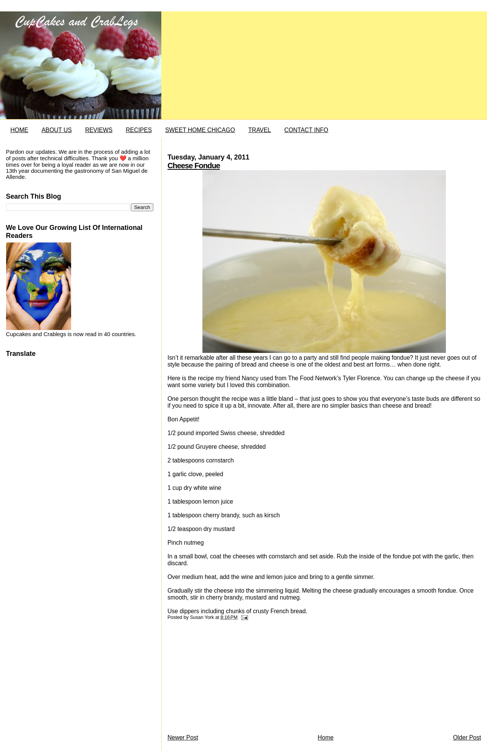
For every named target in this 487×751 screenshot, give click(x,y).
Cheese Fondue (193, 165)
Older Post (467, 737)
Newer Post (182, 737)
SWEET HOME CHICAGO (200, 130)
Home (326, 737)
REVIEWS (99, 130)
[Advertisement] (224, 679)
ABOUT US (56, 130)
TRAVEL (259, 130)
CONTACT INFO (306, 130)
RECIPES (139, 130)
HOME (19, 130)
